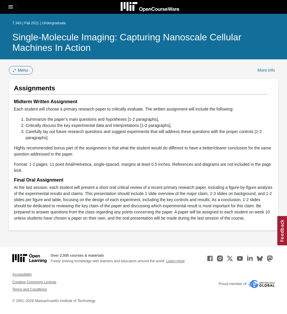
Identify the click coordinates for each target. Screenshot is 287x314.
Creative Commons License (34, 282)
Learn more (175, 261)
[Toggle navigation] (10, 7)
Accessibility (22, 274)
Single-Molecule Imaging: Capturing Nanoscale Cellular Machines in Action (126, 42)
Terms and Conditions (29, 289)
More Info (266, 70)
